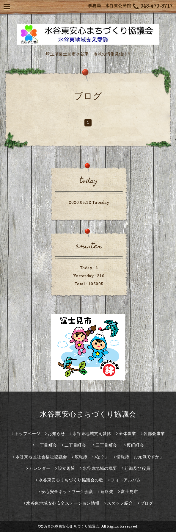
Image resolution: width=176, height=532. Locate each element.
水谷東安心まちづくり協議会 (88, 414)
